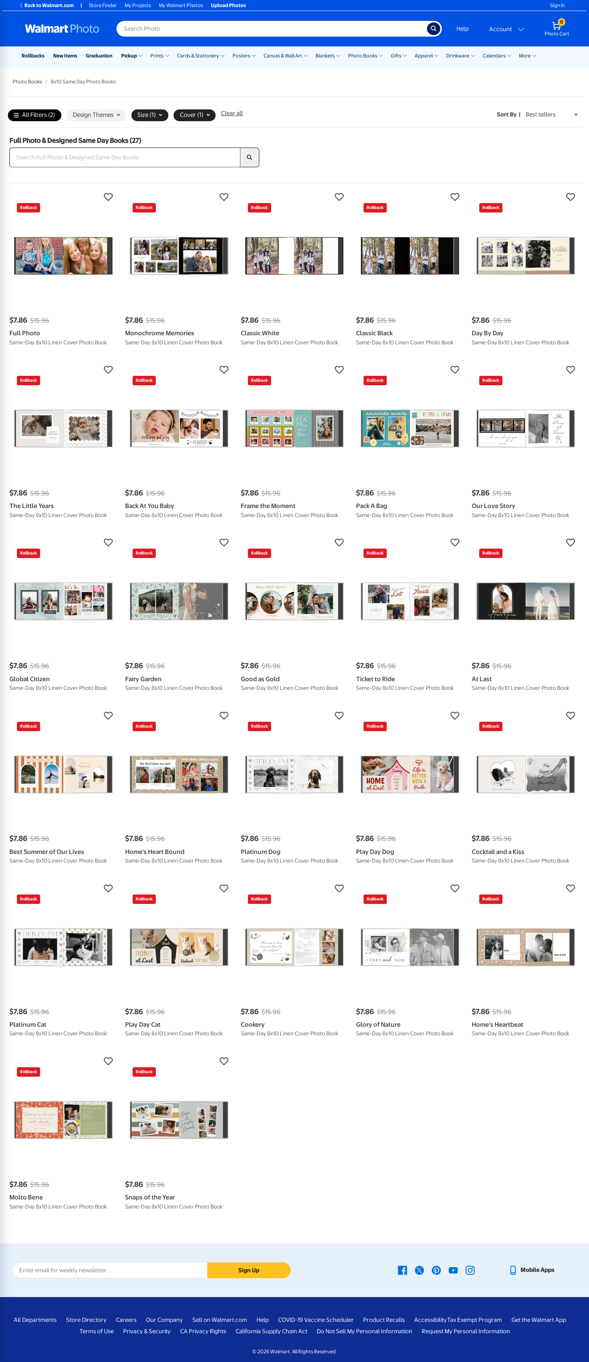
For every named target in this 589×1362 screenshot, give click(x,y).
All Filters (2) (34, 115)
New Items (65, 56)
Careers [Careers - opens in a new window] (126, 1319)
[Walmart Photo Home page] (62, 28)
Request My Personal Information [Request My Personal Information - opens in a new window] (466, 1331)
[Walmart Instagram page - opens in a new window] (470, 1269)
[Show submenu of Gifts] (405, 55)
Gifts (396, 56)
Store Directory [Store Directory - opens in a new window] (86, 1319)
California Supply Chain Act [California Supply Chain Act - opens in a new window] (271, 1331)
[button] (63, 197)
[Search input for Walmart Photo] (271, 29)
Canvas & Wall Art (283, 56)
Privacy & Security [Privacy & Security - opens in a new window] (147, 1331)
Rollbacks (33, 56)
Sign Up (248, 1270)
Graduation (99, 56)
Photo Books (362, 56)
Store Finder (103, 5)
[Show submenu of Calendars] (509, 55)
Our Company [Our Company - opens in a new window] (164, 1319)
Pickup (129, 56)
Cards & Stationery (198, 56)
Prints (157, 56)
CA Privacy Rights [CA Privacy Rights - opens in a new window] (203, 1331)
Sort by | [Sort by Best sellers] (509, 114)
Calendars (494, 56)
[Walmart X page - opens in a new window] (419, 1269)
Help (462, 28)
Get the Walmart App (538, 1319)
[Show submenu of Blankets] (338, 55)
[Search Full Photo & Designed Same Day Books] (124, 157)
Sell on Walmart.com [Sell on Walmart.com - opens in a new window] (219, 1319)
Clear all (232, 113)
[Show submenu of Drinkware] (473, 55)
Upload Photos (228, 5)
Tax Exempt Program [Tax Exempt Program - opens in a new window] (474, 1319)
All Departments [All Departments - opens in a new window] (35, 1319)
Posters (241, 56)
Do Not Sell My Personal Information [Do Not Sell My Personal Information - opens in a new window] (364, 1331)
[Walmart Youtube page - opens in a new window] (453, 1269)
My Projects (138, 5)
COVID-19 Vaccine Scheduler (316, 1319)
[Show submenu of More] (534, 55)
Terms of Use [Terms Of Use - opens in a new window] (96, 1331)
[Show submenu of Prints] (167, 55)
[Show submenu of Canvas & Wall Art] (305, 55)
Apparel (424, 56)
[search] (249, 157)
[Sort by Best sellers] (552, 115)
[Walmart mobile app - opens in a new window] (531, 1269)
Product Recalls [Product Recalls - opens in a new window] (384, 1319)
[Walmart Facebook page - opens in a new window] (402, 1269)
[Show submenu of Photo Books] (381, 55)
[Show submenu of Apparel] (436, 55)
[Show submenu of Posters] (253, 55)
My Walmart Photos (181, 5)
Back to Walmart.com (46, 5)
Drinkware (457, 56)
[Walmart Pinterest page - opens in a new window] (436, 1269)
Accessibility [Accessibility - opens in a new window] (430, 1319)
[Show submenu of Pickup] (140, 55)
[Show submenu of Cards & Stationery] (222, 55)
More (525, 56)
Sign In (557, 5)
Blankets (325, 56)
